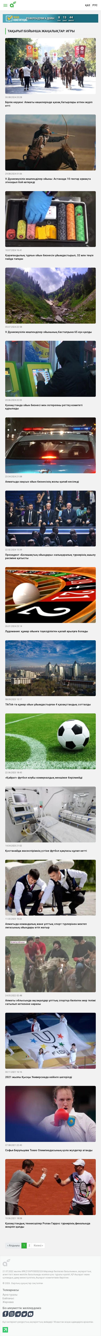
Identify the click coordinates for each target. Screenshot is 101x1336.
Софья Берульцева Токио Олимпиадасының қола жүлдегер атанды (48, 1150)
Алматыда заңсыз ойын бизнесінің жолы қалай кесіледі (42, 481)
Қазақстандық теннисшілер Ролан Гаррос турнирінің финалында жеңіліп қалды (47, 1225)
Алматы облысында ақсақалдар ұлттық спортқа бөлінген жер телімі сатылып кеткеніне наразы (50, 1002)
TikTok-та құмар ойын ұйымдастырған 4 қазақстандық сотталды (48, 704)
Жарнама (8, 1302)
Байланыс (8, 1298)
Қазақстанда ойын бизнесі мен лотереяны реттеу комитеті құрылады (44, 407)
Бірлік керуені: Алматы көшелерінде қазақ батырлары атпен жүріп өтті (48, 104)
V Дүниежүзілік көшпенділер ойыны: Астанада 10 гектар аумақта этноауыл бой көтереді (48, 180)
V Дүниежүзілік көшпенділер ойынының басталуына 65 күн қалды (48, 332)
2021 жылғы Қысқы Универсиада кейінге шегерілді (38, 1077)
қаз (87, 5)
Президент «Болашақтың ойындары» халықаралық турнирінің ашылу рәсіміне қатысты (50, 556)
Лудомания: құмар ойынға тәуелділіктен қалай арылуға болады (46, 631)
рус (95, 5)
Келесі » (38, 1245)
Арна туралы (10, 1294)
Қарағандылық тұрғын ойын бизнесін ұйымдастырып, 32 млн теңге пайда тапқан (49, 257)
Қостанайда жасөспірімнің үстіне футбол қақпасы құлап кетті (46, 850)
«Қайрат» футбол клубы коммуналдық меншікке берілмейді (43, 777)
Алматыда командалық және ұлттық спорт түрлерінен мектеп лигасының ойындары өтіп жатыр (46, 925)
